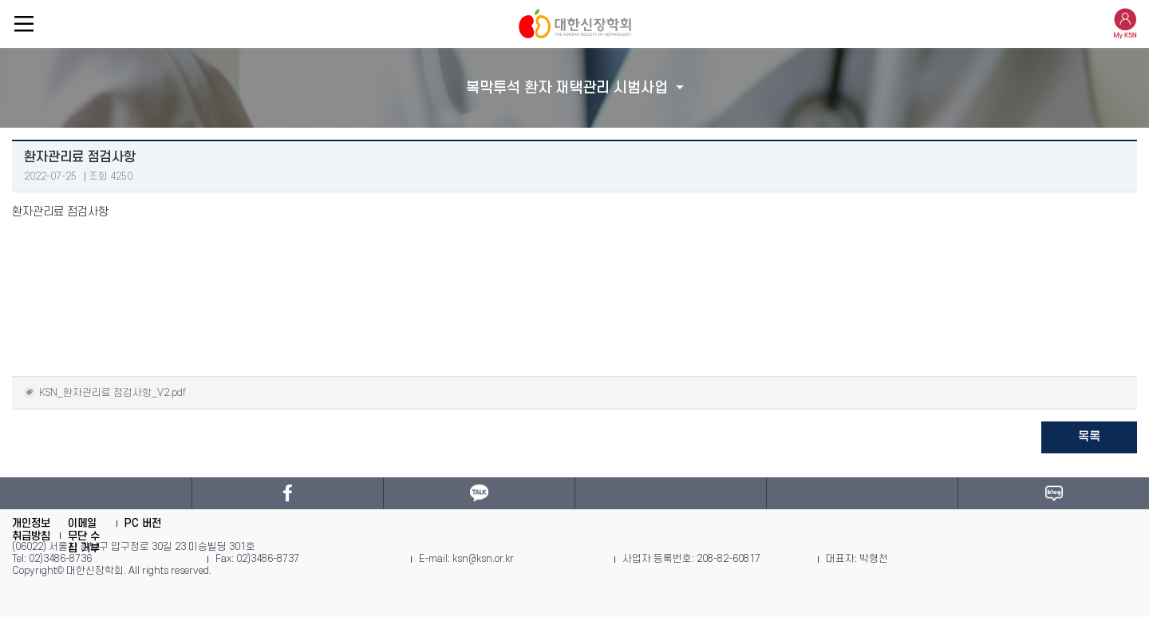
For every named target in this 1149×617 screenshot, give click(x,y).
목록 (1089, 436)
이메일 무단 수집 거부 (84, 535)
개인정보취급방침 (31, 529)
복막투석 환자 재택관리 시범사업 (567, 88)
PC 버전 (142, 523)
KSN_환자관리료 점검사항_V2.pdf (105, 391)
